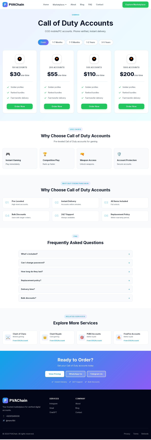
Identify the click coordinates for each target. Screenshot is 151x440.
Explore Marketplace (135, 4)
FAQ (90, 4)
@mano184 (9, 421)
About (73, 4)
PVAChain (13, 4)
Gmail (51, 409)
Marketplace (60, 4)
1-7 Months (57, 42)
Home (46, 4)
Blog (82, 4)
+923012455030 (11, 416)
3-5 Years (106, 42)
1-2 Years (90, 42)
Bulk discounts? (75, 298)
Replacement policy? (75, 280)
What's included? (75, 254)
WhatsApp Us (75, 374)
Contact (99, 4)
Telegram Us (96, 374)
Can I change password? (75, 263)
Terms (135, 434)
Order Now (19, 106)
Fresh (43, 42)
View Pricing (55, 374)
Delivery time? (75, 289)
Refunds (144, 434)
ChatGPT (53, 413)
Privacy (127, 434)
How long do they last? (75, 271)
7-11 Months (74, 42)
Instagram (53, 404)
